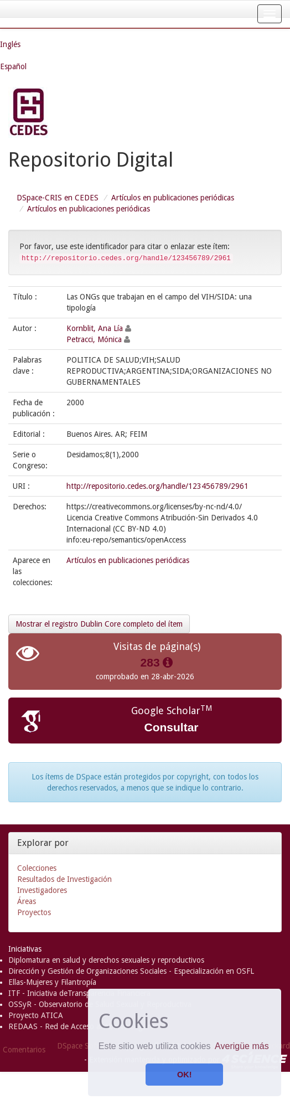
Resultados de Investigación (64, 879)
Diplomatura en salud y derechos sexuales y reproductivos (106, 960)
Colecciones (36, 868)
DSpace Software (86, 1045)
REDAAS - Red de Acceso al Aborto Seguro (81, 1026)
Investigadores (42, 890)
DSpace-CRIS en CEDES (58, 197)
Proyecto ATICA (35, 1015)
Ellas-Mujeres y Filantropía (52, 982)
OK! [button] (184, 1074)
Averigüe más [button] (242, 1046)
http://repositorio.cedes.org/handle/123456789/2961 (157, 486)
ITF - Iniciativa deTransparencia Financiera (79, 993)
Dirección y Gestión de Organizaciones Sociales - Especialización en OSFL (131, 971)
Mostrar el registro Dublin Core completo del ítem (99, 623)
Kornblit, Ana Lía (94, 328)
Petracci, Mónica (94, 339)
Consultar (171, 727)
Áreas (26, 901)
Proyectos (34, 912)
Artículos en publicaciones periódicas (172, 197)
